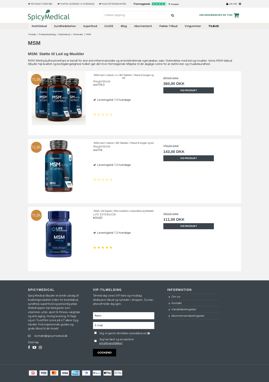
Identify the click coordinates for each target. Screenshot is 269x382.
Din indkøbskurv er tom (219, 15)
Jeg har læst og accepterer (116, 341)
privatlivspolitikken (111, 343)
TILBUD (213, 26)
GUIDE (108, 26)
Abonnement (143, 26)
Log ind (231, 4)
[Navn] (123, 315)
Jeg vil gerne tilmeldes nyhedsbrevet (126, 332)
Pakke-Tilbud (168, 26)
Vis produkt (188, 90)
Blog (124, 26)
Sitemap (33, 342)
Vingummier (193, 26)
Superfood (90, 26)
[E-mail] (123, 325)
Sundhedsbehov (65, 26)
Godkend (104, 352)
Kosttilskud (39, 26)
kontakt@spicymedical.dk (51, 336)
